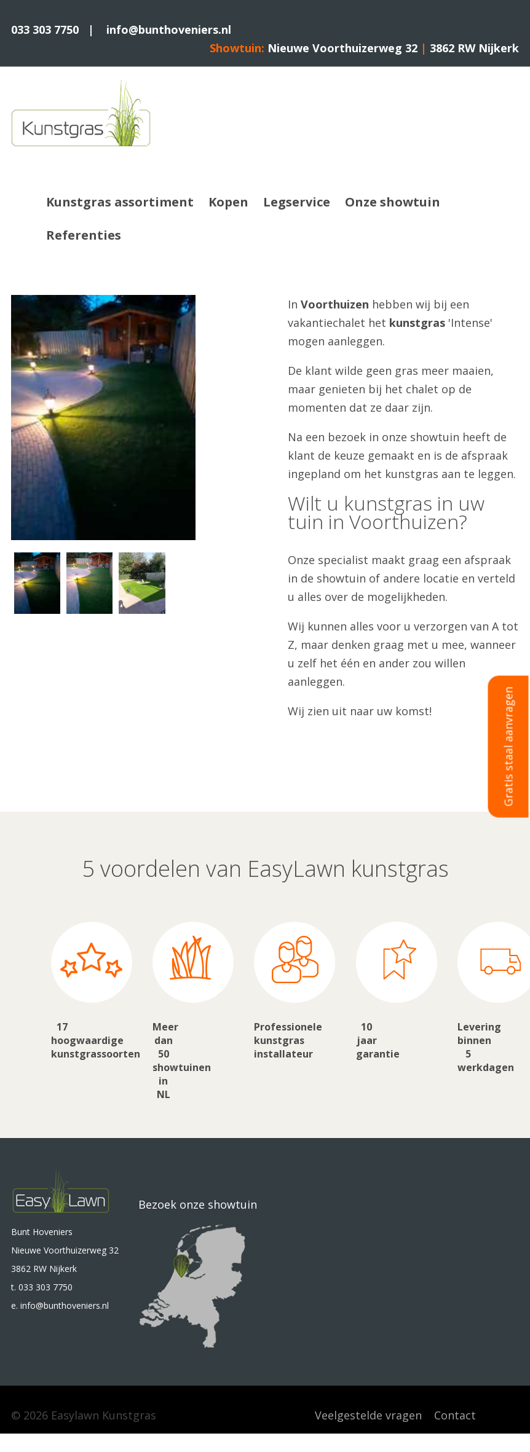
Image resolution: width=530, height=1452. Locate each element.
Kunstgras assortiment (120, 202)
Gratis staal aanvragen (508, 746)
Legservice (296, 202)
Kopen (228, 202)
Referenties (83, 235)
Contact (455, 1415)
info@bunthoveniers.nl (168, 29)
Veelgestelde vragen (368, 1415)
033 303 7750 (45, 29)
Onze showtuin (392, 202)
